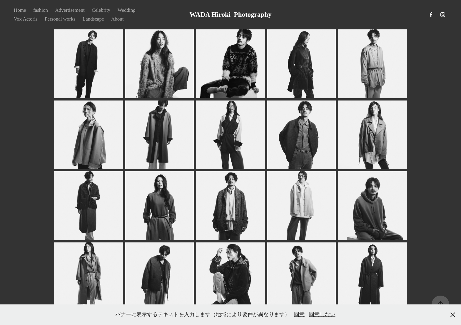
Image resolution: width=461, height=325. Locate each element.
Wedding (127, 10)
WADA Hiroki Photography (231, 14)
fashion (40, 10)
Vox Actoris (25, 19)
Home (20, 10)
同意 (299, 314)
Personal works (60, 19)
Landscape (93, 19)
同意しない (322, 314)
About (117, 19)
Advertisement (70, 10)
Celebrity (101, 10)
